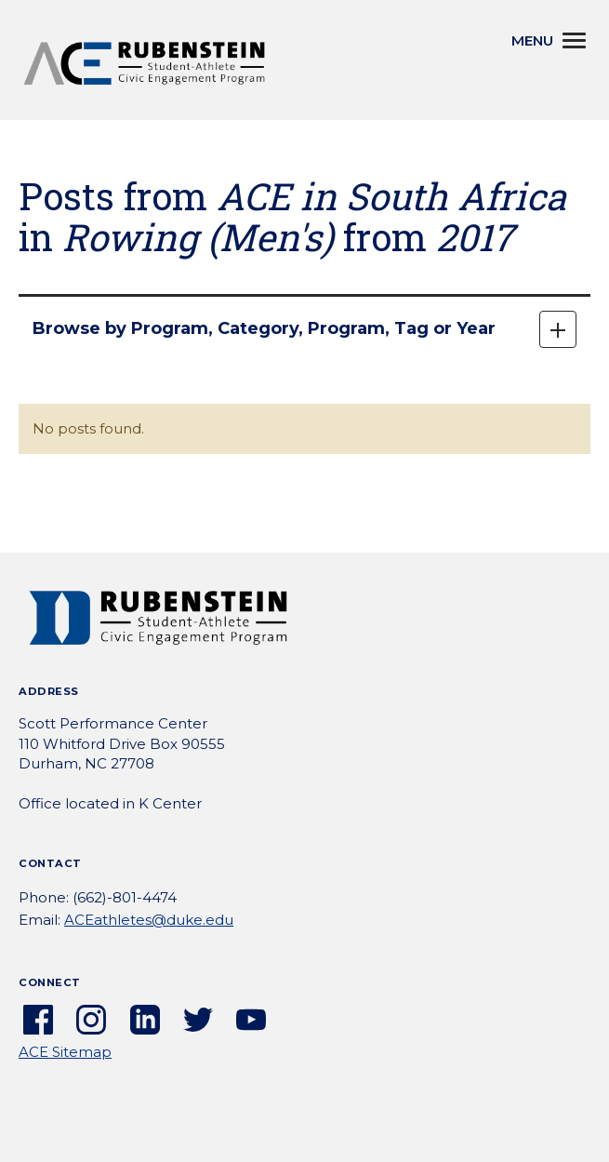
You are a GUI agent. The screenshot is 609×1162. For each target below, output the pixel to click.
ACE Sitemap (65, 1052)
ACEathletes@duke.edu (148, 919)
